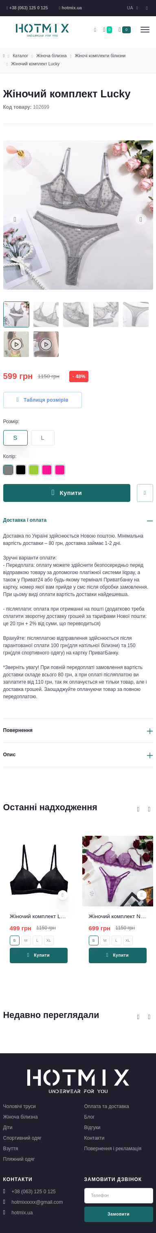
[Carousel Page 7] (46, 344)
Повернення (18, 730)
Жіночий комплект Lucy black (46, 916)
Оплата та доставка (106, 1106)
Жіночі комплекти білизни (100, 55)
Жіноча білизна (51, 55)
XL (48, 940)
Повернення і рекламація (113, 1148)
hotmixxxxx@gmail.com (37, 1202)
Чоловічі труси (19, 1106)
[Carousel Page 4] (106, 314)
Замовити (119, 1213)
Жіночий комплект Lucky (35, 63)
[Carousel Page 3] (76, 314)
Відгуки (92, 1127)
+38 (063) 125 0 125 (33, 1191)
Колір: (10, 456)
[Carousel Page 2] (46, 314)
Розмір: (11, 421)
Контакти (94, 1138)
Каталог (20, 55)
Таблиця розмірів (43, 400)
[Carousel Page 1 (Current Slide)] (16, 314)
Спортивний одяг (22, 1138)
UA (130, 7)
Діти (8, 1127)
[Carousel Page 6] (16, 344)
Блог (89, 1117)
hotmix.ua (22, 1213)
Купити (67, 493)
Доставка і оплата (25, 520)
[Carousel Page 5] (136, 314)
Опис (9, 754)
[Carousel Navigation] (144, 809)
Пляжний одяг (19, 1159)
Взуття (10, 1148)
